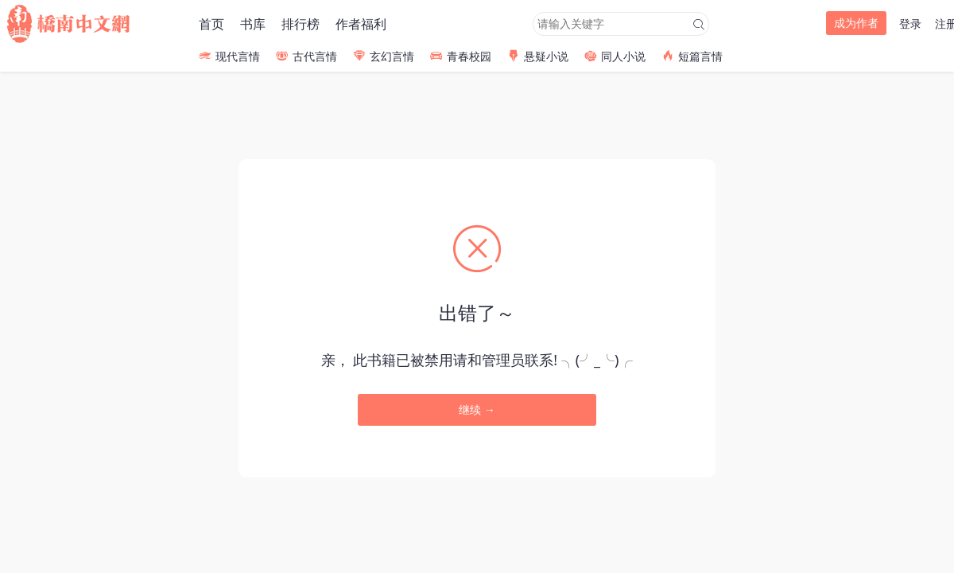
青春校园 (460, 56)
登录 (910, 23)
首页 (211, 24)
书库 (253, 24)
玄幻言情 (383, 56)
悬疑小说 (537, 56)
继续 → (477, 409)
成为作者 (856, 22)
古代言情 (306, 56)
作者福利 (360, 24)
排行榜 (300, 24)
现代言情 (229, 56)
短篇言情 (692, 56)
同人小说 (615, 56)
